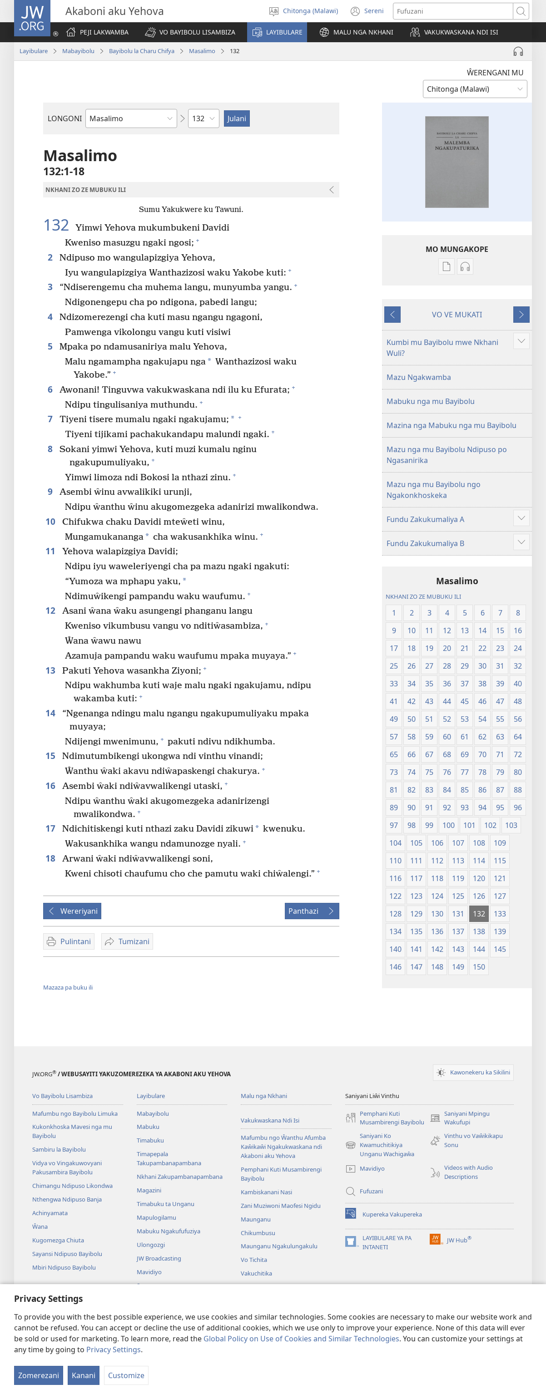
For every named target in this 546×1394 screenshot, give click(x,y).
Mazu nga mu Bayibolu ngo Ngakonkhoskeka (434, 489)
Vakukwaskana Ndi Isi (270, 1120)
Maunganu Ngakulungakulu (279, 1246)
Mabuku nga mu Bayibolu (431, 401)
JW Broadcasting (159, 1258)
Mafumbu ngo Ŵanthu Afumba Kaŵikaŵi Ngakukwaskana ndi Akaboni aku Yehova (283, 1146)
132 (58, 224)
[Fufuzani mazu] (453, 11)
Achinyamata (50, 1213)
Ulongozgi (151, 1245)
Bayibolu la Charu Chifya (141, 51)
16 (51, 785)
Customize (126, 1375)
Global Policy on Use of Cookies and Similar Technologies (301, 1339)
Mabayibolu (78, 51)
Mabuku (148, 1127)
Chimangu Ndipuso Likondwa (72, 1186)
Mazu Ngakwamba (419, 377)
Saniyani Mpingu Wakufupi (460, 1118)
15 (51, 755)
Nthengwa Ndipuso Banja (67, 1199)
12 (51, 610)
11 (51, 551)
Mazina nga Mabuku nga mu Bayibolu (451, 425)
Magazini (149, 1190)
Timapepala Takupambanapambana (169, 1158)
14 (51, 713)
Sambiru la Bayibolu (59, 1149)
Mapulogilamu (156, 1217)
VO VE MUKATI (457, 315)
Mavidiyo (149, 1272)
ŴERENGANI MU (495, 73)
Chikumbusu (258, 1233)
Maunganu (256, 1219)
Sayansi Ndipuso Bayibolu (67, 1254)
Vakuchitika (256, 1273)
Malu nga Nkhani (264, 1096)
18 (51, 858)
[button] (190, 32)
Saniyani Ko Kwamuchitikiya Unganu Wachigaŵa (379, 1145)
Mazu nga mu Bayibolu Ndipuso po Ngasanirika (447, 454)
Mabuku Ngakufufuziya (168, 1231)
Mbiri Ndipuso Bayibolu (64, 1267)
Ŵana (40, 1226)
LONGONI (65, 118)
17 (51, 828)
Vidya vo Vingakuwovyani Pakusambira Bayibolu (67, 1167)
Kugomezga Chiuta (58, 1240)
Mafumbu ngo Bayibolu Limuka (75, 1113)
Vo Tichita (254, 1260)
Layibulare (34, 51)
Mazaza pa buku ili (68, 987)
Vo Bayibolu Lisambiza (62, 1096)
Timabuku (150, 1140)
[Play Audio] (518, 51)
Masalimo (202, 51)
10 (51, 521)
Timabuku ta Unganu (165, 1204)
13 (51, 670)
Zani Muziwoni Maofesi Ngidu (281, 1206)
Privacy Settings (113, 1350)
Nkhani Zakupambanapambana (180, 1176)
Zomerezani (38, 1375)
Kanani (83, 1375)
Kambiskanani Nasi (266, 1192)
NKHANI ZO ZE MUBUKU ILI (423, 596)
